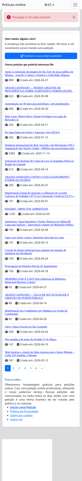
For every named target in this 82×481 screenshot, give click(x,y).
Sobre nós (16, 419)
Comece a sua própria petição (41, 56)
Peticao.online (14, 4)
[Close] (74, 17)
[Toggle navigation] (75, 4)
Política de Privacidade (24, 411)
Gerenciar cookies (21, 415)
